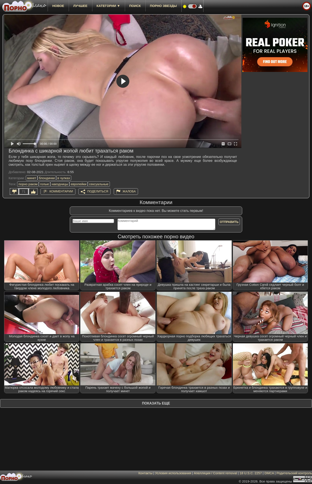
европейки (78, 184)
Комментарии (61, 191)
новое (58, 6)
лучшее (80, 6)
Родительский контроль (294, 473)
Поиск (135, 6)
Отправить (229, 222)
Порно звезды (163, 6)
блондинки (47, 178)
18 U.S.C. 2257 (251, 473)
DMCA (269, 473)
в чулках (63, 178)
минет (31, 178)
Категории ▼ (108, 6)
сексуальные (99, 184)
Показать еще (156, 403)
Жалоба (129, 191)
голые (44, 184)
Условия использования (173, 473)
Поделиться (97, 191)
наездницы (60, 184)
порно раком (27, 184)
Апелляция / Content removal (215, 473)
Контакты (145, 473)
